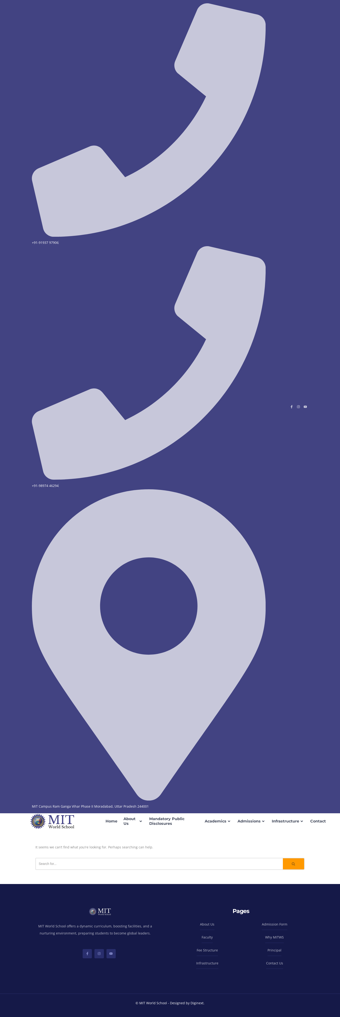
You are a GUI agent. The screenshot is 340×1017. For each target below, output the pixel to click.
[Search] (159, 864)
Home (111, 821)
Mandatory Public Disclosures (166, 821)
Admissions (252, 821)
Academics (218, 821)
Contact (318, 821)
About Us (133, 821)
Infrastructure (288, 821)
